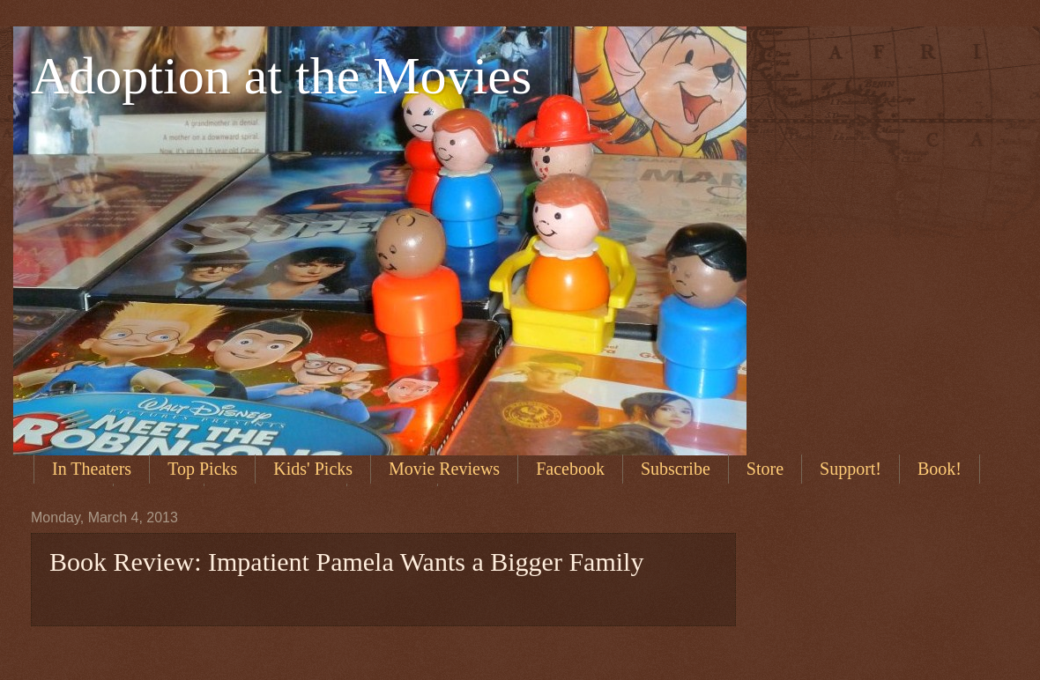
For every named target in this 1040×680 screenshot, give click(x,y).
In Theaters (91, 468)
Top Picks (202, 468)
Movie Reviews (444, 468)
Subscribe (675, 468)
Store (765, 468)
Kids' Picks (313, 468)
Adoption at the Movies (281, 76)
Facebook (570, 468)
